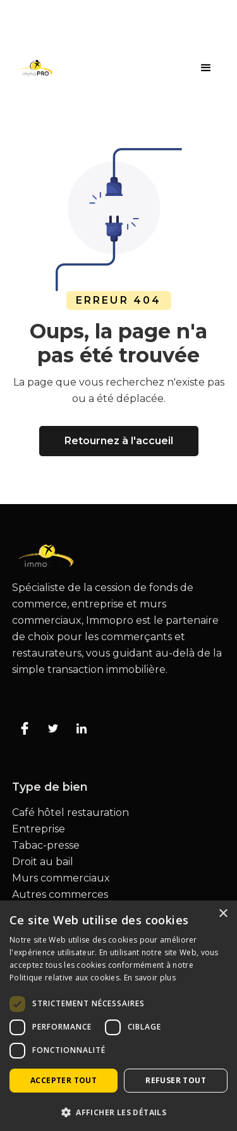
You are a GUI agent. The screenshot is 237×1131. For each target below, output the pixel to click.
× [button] (223, 914)
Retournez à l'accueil (118, 441)
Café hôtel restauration (70, 813)
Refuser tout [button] (175, 1080)
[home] (32, 68)
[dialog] (118, 1015)
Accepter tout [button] (63, 1080)
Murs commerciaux (61, 878)
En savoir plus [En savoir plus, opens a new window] (150, 977)
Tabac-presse (46, 846)
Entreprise (38, 829)
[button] (206, 68)
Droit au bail (42, 862)
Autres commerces (60, 895)
